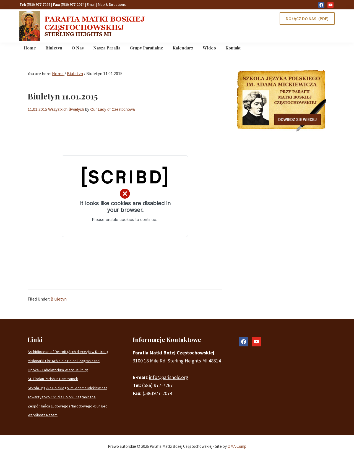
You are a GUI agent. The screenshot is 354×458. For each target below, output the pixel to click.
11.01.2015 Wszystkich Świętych (56, 109)
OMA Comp (237, 446)
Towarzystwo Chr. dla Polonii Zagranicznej (62, 396)
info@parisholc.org (168, 377)
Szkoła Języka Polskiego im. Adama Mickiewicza (67, 387)
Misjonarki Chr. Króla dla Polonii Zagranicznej (64, 360)
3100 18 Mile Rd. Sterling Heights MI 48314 (177, 360)
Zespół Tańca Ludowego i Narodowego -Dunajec (67, 406)
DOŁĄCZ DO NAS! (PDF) (307, 18)
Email (91, 4)
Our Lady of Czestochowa (112, 109)
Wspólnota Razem (43, 414)
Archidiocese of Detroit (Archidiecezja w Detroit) (68, 351)
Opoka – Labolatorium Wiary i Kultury (58, 369)
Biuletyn (59, 299)
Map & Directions (112, 4)
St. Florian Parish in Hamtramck (53, 378)
